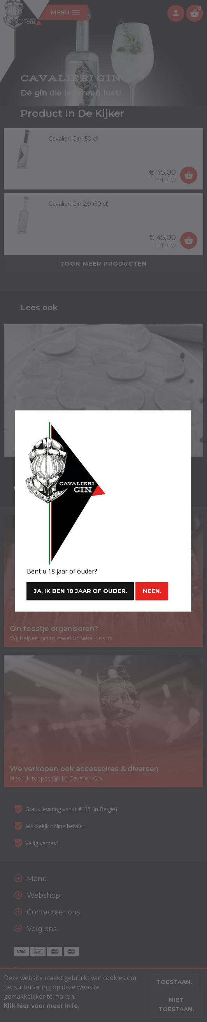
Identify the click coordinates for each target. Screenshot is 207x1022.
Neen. (152, 590)
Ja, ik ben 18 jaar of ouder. (80, 590)
